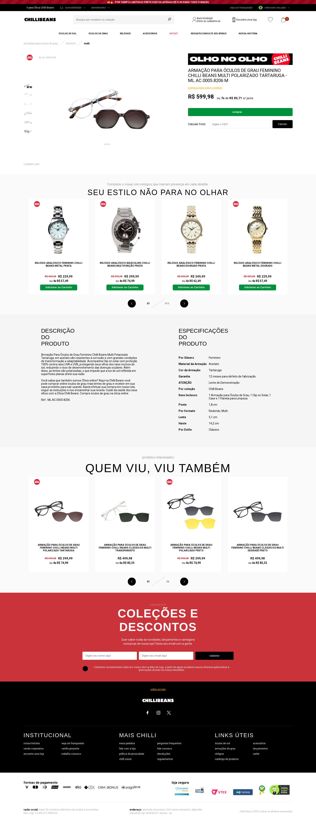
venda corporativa (34, 748)
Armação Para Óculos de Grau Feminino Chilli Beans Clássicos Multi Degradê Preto (257, 547)
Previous (132, 303)
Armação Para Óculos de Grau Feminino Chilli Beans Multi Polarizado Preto (191, 547)
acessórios (259, 743)
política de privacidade (131, 753)
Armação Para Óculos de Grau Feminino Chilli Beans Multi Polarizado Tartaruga (59, 547)
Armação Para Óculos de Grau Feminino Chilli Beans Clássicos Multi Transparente (125, 547)
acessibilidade (73, 7)
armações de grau (225, 748)
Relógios (125, 33)
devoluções (163, 753)
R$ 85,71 (235, 98)
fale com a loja (127, 748)
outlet (256, 753)
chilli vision (125, 759)
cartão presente (70, 748)
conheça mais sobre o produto (205, 87)
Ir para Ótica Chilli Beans (40, 7)
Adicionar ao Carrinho (58, 287)
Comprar (237, 112)
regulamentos (165, 759)
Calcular (282, 124)
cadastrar (214, 655)
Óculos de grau (98, 33)
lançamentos (260, 748)
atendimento (98, 7)
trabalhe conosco (71, 753)
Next (184, 303)
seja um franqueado (241, 7)
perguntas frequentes (169, 743)
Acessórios (150, 33)
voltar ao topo (158, 689)
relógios (219, 753)
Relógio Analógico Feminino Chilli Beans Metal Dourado (257, 264)
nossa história (32, 743)
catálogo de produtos (227, 759)
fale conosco (164, 748)
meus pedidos (127, 743)
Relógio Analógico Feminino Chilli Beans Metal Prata (58, 264)
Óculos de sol (67, 33)
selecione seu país (272, 8)
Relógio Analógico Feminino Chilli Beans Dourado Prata (191, 264)
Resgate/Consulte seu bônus (209, 33)
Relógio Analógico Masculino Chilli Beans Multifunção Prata (125, 264)
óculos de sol (222, 743)
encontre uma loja (34, 753)
